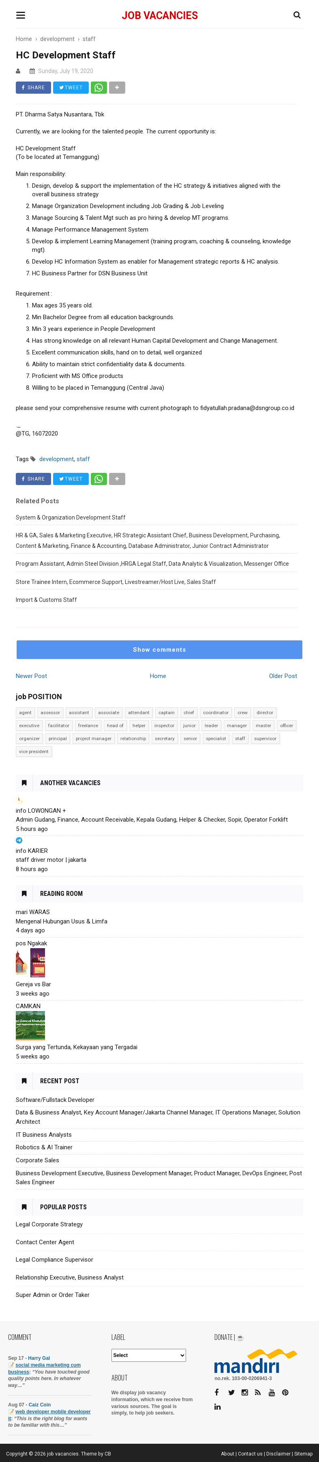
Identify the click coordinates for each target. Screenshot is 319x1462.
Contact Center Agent (45, 1242)
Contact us (250, 1454)
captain (166, 712)
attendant (139, 712)
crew (243, 712)
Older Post (283, 676)
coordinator (216, 712)
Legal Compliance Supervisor (54, 1259)
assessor (50, 712)
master (263, 725)
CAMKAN (28, 1006)
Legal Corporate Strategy (49, 1224)
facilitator (58, 725)
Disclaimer (278, 1454)
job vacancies (160, 15)
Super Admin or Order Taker (53, 1295)
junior (189, 725)
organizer (29, 738)
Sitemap (303, 1454)
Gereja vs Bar (33, 984)
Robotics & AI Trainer (44, 1147)
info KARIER (32, 850)
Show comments (159, 649)
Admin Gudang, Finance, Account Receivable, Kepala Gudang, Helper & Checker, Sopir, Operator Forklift (152, 819)
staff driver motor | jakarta (51, 859)
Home (158, 676)
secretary (165, 738)
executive (29, 725)
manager (237, 725)
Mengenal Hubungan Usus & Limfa (61, 921)
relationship (133, 738)
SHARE (33, 88)
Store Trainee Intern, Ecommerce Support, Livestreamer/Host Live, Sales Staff (116, 582)
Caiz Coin (40, 1405)
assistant (79, 712)
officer (286, 725)
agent (25, 712)
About (227, 1454)
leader (211, 725)
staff (240, 738)
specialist (216, 738)
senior (190, 738)
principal (58, 738)
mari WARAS (33, 912)
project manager (93, 738)
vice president (34, 751)
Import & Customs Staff (46, 600)
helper (139, 725)
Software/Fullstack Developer (55, 1099)
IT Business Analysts (44, 1134)
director (265, 712)
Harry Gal (39, 1358)
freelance (88, 725)
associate (108, 712)
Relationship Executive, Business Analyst (70, 1277)
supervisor (265, 738)
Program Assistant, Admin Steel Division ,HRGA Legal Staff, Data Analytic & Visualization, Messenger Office (152, 563)
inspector (164, 725)
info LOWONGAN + (41, 810)
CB (108, 1454)
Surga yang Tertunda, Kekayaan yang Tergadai (76, 1047)
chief (189, 712)
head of (115, 725)
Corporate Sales (37, 1160)
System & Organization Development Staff (71, 517)
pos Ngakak (31, 943)
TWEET (71, 88)
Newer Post (31, 676)
